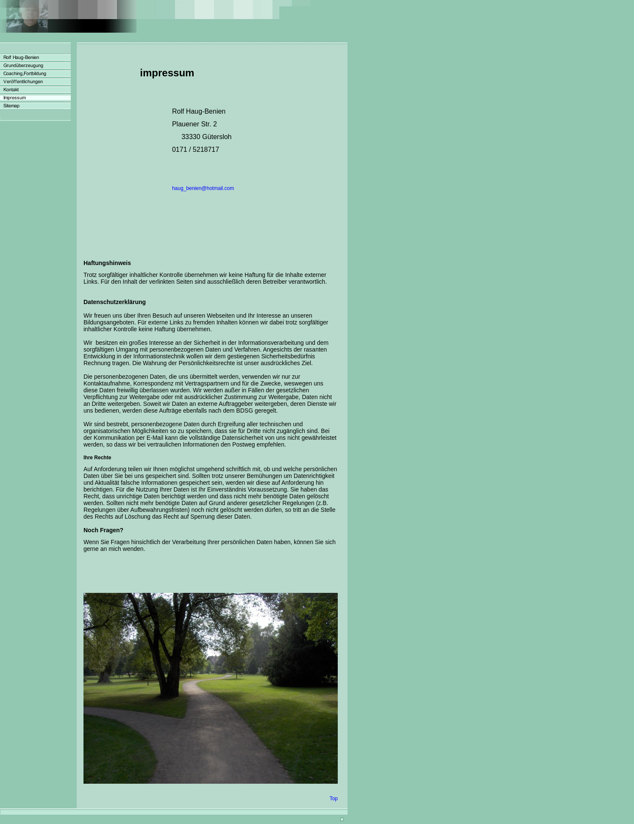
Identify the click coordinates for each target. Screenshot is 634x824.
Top (334, 799)
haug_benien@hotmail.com (203, 188)
